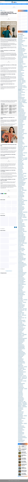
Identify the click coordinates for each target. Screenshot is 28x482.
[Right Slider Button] (16, 227)
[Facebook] (0, 193)
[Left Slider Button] (14, 227)
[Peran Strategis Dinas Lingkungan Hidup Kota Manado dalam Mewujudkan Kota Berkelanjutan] (19, 462)
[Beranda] (1, 10)
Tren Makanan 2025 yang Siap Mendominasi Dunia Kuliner (24, 446)
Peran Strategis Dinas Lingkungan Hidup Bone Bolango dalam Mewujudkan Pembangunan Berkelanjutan (24, 474)
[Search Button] (27, 2)
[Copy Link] (5, 193)
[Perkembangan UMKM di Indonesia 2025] (19, 456)
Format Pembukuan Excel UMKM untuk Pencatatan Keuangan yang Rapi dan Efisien (24, 449)
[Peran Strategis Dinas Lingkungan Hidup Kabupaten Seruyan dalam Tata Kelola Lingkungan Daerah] (19, 459)
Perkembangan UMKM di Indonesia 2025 (23, 456)
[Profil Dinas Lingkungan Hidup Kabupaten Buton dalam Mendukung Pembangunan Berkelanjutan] (19, 468)
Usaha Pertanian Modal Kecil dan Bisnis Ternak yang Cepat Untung (23, 453)
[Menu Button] (1, 2)
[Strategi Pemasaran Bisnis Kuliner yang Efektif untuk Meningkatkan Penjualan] (19, 465)
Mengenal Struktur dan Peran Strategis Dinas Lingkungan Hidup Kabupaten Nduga (24, 471)
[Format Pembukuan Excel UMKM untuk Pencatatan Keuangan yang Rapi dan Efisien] (19, 449)
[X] (2, 193)
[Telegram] (3, 193)
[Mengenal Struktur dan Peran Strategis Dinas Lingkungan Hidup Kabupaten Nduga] (19, 471)
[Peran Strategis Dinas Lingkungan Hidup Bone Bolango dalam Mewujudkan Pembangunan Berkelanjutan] (19, 474)
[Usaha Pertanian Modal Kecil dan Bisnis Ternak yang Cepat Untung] (19, 453)
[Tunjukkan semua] (26, 10)
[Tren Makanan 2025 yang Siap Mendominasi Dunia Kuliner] (19, 446)
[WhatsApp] (4, 193)
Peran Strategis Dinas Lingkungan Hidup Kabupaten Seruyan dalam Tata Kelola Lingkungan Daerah (24, 459)
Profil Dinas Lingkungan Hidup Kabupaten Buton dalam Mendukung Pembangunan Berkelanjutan (23, 468)
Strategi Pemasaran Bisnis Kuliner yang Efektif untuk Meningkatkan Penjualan (24, 465)
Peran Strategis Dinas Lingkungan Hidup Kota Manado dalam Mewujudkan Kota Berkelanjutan (24, 462)
